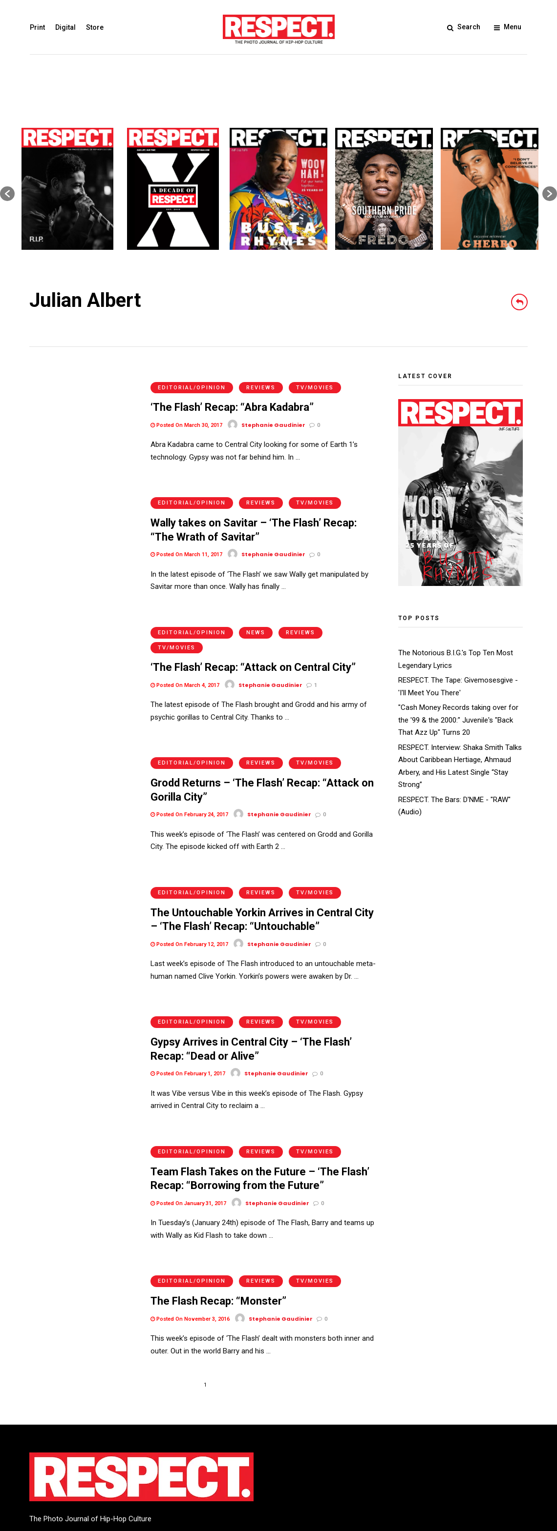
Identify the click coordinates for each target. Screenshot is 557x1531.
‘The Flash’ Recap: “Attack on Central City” (253, 639)
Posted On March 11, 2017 (186, 535)
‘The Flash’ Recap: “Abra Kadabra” (232, 398)
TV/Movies (315, 378)
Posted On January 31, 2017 (188, 1136)
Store (94, 27)
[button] (7, 193)
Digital (65, 27)
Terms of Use (51, 1462)
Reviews (261, 378)
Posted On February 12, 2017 (189, 896)
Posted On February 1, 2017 (187, 1016)
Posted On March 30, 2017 (186, 415)
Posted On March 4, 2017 (184, 656)
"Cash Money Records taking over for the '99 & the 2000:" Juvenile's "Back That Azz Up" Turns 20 (458, 720)
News (255, 604)
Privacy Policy (102, 1462)
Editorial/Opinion (192, 378)
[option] (67, 189)
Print (36, 27)
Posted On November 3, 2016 (190, 1243)
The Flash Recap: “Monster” (218, 1225)
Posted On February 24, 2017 (189, 776)
